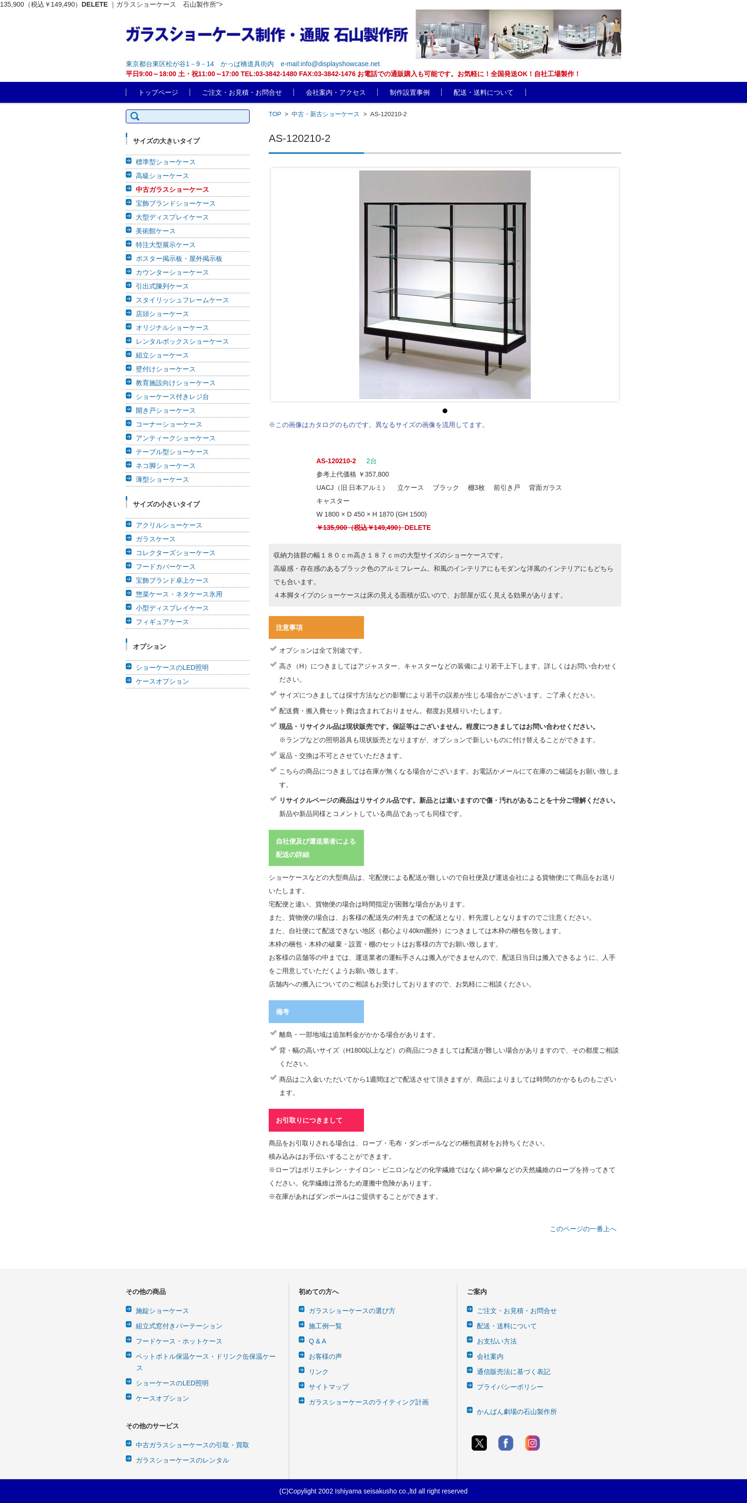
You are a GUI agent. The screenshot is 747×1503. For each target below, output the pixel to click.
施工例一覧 (325, 1326)
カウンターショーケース (172, 272)
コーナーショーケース (169, 424)
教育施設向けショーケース (176, 383)
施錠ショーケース (162, 1310)
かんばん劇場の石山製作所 (517, 1411)
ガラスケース (156, 539)
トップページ (158, 92)
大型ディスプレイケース (172, 217)
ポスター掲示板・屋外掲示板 (179, 258)
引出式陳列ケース (162, 286)
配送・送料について (484, 92)
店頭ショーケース (162, 314)
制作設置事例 (410, 92)
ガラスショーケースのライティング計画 (369, 1402)
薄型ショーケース (162, 479)
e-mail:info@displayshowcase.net (330, 64)
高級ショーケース (162, 175)
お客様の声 (325, 1356)
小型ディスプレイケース (172, 608)
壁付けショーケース (166, 369)
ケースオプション (162, 681)
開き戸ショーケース (166, 410)
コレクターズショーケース (176, 553)
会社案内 (490, 1356)
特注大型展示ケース (166, 245)
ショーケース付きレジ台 (172, 396)
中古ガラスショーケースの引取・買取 (192, 1445)
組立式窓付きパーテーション (179, 1326)
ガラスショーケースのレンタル (182, 1460)
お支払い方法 (497, 1341)
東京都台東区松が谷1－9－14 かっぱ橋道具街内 (200, 64)
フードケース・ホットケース (179, 1341)
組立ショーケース (162, 355)
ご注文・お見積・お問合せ (242, 92)
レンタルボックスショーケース (182, 341)
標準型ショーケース (166, 162)
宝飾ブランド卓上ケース (172, 580)
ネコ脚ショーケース (166, 465)
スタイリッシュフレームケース (182, 300)
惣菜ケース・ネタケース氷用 (179, 594)
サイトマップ (329, 1387)
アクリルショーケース (169, 525)
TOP (275, 114)
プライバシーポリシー (510, 1387)
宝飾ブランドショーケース (176, 203)
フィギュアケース (162, 622)
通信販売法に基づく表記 (513, 1371)
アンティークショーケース (176, 438)
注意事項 (289, 627)
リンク (319, 1371)
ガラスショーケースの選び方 (352, 1310)
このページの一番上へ (583, 1229)
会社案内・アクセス (336, 92)
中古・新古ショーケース (326, 114)
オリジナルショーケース (172, 327)
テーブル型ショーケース (172, 452)
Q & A (317, 1341)
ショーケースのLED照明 (172, 667)
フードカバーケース (166, 566)
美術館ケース (156, 231)
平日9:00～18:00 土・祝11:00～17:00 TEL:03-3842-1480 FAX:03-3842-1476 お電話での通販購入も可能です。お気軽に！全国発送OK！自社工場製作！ (353, 74)
